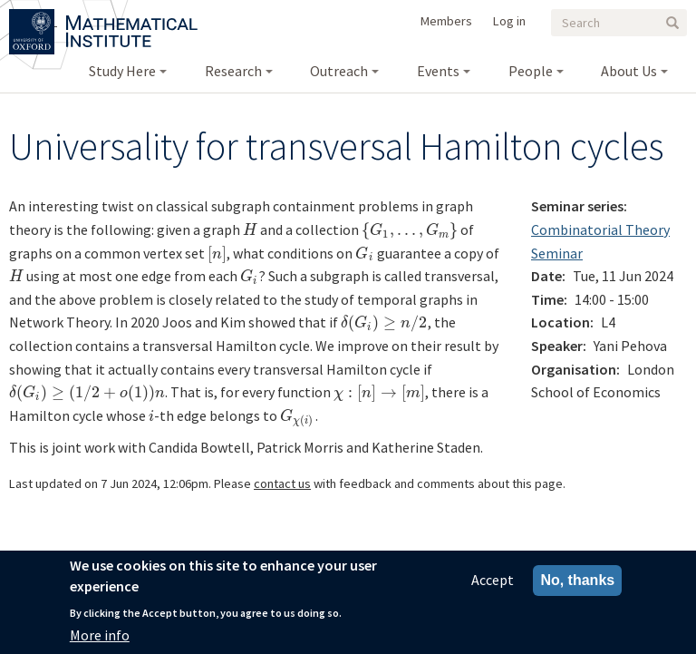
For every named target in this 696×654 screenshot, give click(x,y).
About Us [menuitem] (629, 71)
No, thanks (577, 580)
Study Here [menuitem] (122, 71)
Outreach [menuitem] (339, 71)
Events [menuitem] (438, 71)
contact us (282, 483)
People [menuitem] (530, 71)
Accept (492, 580)
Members (446, 21)
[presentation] (250, 229)
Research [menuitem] (233, 71)
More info (100, 635)
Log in (509, 21)
